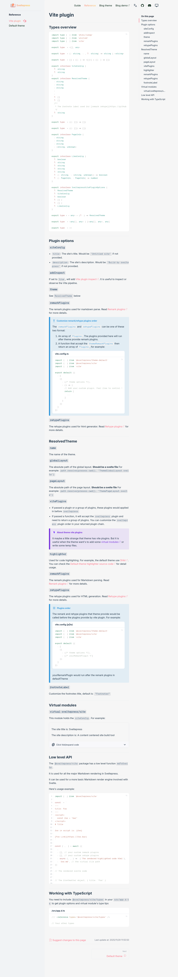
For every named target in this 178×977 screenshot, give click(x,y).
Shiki (124, 560)
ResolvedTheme (149, 49)
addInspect (149, 33)
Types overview (149, 20)
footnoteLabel (150, 82)
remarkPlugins (151, 41)
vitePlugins (149, 66)
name (146, 53)
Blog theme (105, 5)
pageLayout (149, 62)
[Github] (142, 5)
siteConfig (149, 28)
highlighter (149, 70)
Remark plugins (117, 309)
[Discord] (149, 5)
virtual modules (111, 541)
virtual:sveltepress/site (155, 91)
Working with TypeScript (153, 99)
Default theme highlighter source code (93, 563)
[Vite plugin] (25, 21)
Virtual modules (148, 87)
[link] (135, 5)
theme (147, 37)
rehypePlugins (151, 45)
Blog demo (123, 5)
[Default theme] (25, 25)
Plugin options (148, 24)
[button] (156, 5)
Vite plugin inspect (87, 279)
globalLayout (150, 57)
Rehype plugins (115, 426)
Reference (90, 5)
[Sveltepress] (20, 5)
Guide (77, 5)
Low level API (147, 95)
